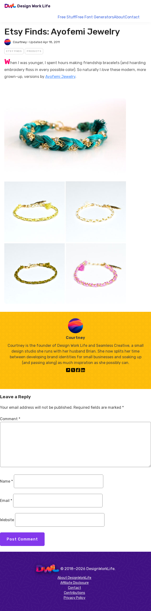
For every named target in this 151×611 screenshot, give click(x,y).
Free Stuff (67, 17)
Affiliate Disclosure (74, 583)
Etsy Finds (14, 51)
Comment (10, 419)
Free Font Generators (95, 17)
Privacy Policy (74, 598)
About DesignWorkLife (74, 578)
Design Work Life (33, 6)
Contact (132, 17)
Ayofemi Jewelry (60, 76)
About (119, 17)
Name (6, 481)
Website (7, 520)
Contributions (74, 593)
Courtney (20, 42)
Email (6, 500)
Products (34, 51)
